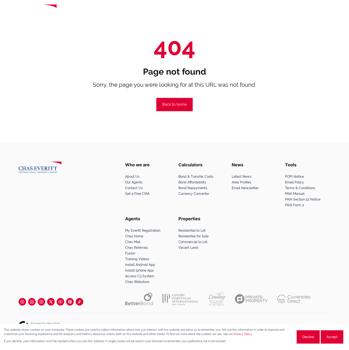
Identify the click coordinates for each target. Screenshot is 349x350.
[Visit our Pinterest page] (70, 302)
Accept (332, 337)
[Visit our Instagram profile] (41, 302)
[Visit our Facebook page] (22, 302)
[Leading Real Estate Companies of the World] (77, 11)
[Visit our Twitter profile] (51, 302)
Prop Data (53, 323)
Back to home (174, 104)
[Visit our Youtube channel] (60, 302)
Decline (308, 337)
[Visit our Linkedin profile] (32, 302)
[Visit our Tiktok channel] (79, 302)
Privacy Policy (243, 334)
